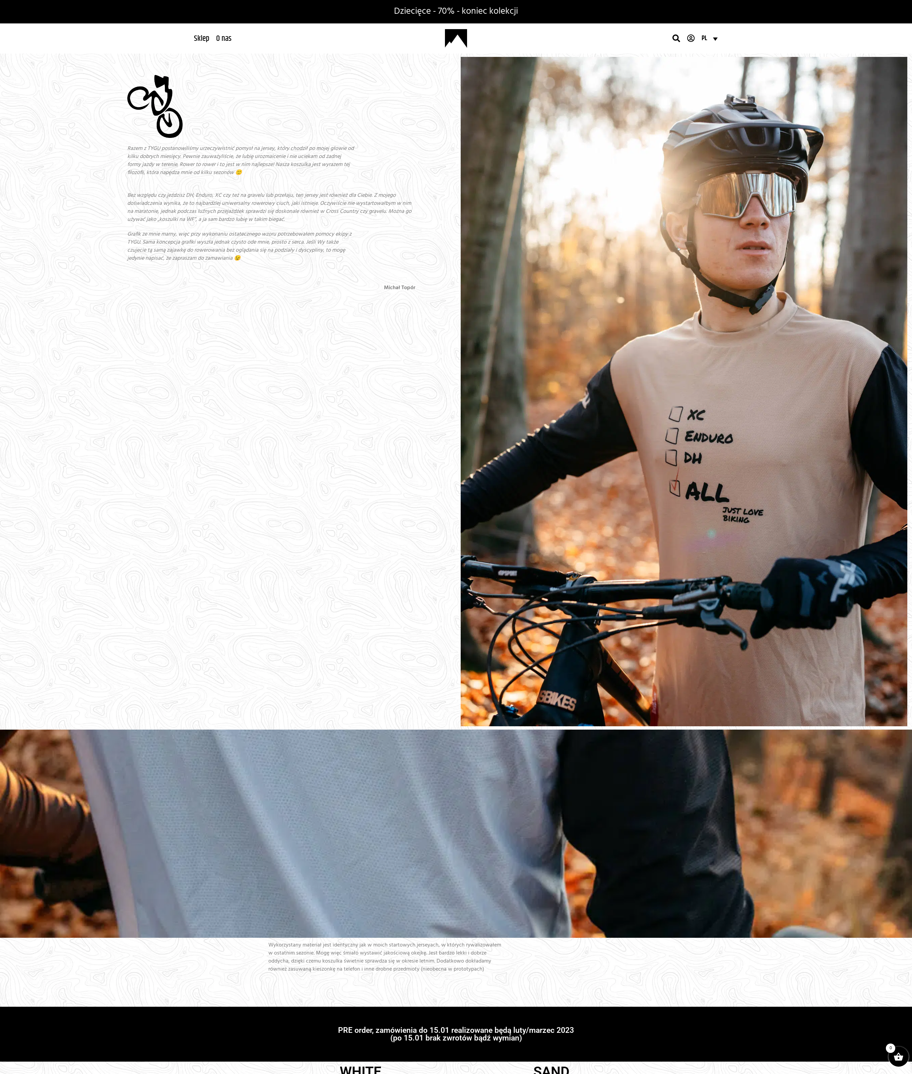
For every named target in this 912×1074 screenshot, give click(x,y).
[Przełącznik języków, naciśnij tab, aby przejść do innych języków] (709, 38)
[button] (202, 38)
